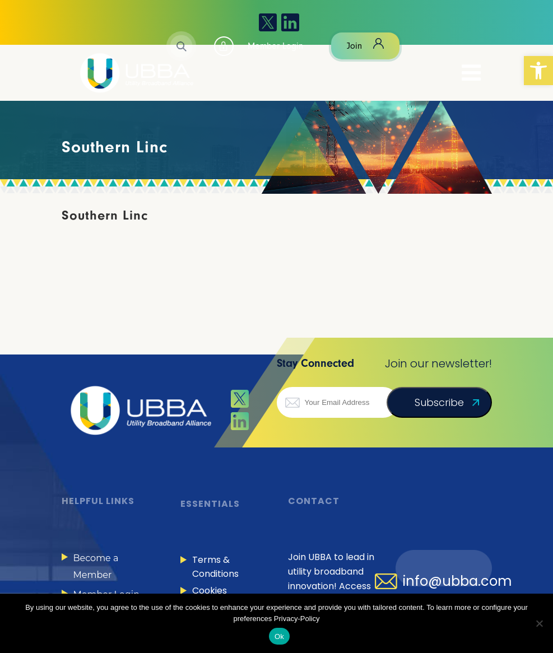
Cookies (209, 590)
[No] (539, 623)
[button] (538, 70)
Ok (279, 636)
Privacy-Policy (297, 618)
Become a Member (96, 566)
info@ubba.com (457, 581)
